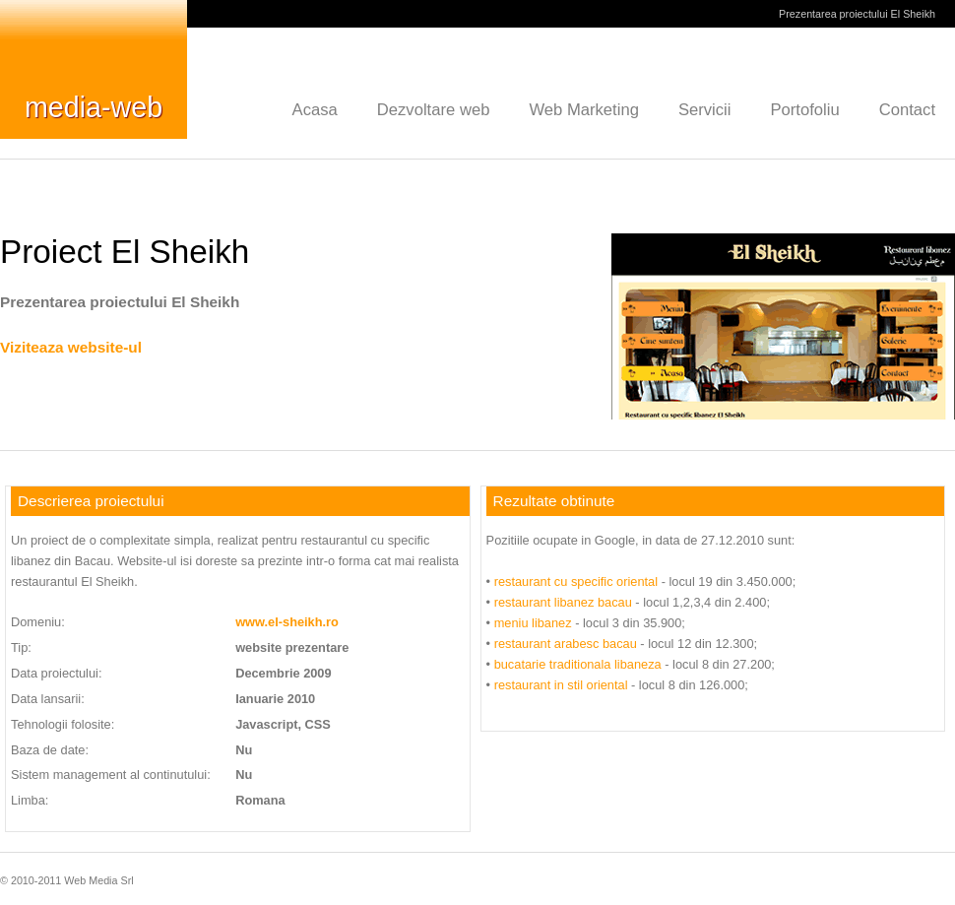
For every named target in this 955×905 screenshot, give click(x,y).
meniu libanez (533, 622)
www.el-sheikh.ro (287, 621)
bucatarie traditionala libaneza (578, 664)
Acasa (315, 109)
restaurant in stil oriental (561, 685)
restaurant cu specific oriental (576, 581)
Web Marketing (584, 109)
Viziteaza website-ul (71, 347)
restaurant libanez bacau (563, 602)
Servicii (705, 109)
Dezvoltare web (433, 109)
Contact (907, 109)
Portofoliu (804, 109)
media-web (93, 107)
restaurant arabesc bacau (565, 643)
